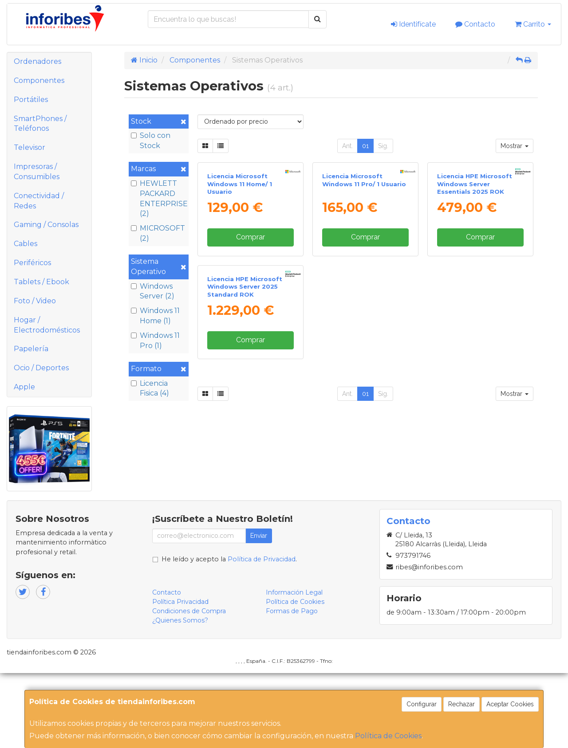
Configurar (421, 704)
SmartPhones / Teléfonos (40, 123)
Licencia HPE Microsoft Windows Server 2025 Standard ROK (244, 449)
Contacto (475, 24)
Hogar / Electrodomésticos (47, 325)
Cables (25, 243)
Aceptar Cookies (510, 704)
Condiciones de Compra (189, 685)
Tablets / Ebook (41, 282)
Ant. (347, 145)
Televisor (29, 147)
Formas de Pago (292, 685)
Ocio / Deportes (41, 368)
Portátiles (31, 99)
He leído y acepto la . (229, 634)
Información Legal (294, 667)
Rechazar (461, 704)
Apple (24, 387)
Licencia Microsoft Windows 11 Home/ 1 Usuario (239, 265)
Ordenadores (37, 61)
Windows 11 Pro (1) (155, 340)
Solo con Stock (150, 140)
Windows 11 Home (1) (155, 315)
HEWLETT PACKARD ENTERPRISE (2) (158, 198)
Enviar (258, 610)
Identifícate (413, 24)
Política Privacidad (180, 676)
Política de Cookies (388, 736)
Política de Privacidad (262, 634)
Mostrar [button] (515, 145)
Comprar (250, 318)
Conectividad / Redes (39, 201)
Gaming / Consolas (46, 224)
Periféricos (32, 262)
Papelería (31, 349)
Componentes (39, 80)
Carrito (533, 24)
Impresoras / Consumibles (36, 171)
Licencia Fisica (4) (150, 388)
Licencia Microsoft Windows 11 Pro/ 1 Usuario (364, 261)
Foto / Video (35, 301)
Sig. (383, 145)
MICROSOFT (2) (158, 233)
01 (365, 145)
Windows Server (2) (152, 291)
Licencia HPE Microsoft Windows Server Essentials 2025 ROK (474, 265)
